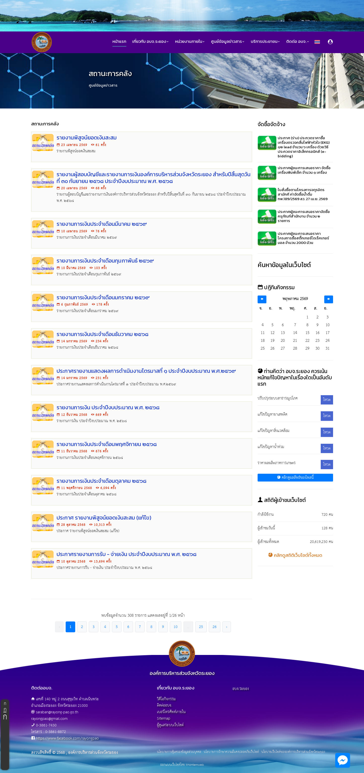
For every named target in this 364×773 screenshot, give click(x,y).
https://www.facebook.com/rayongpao (67, 738)
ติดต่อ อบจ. (297, 41)
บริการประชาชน (265, 41)
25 (201, 626)
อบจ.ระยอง (240, 688)
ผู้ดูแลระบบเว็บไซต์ (170, 725)
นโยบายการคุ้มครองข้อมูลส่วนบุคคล (179, 752)
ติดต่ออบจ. (164, 705)
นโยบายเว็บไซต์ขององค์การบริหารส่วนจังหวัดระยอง (293, 752)
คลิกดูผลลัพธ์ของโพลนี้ (295, 477)
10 (176, 626)
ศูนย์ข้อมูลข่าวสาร (228, 41)
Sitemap (163, 718)
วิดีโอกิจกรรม (166, 699)
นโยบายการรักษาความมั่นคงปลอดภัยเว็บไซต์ (231, 752)
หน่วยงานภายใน (190, 41)
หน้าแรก (119, 41)
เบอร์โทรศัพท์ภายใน (171, 712)
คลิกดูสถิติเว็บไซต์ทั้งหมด (295, 555)
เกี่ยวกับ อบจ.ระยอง (150, 41)
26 (215, 626)
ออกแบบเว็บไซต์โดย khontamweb (182, 765)
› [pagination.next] (226, 626)
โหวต (327, 400)
